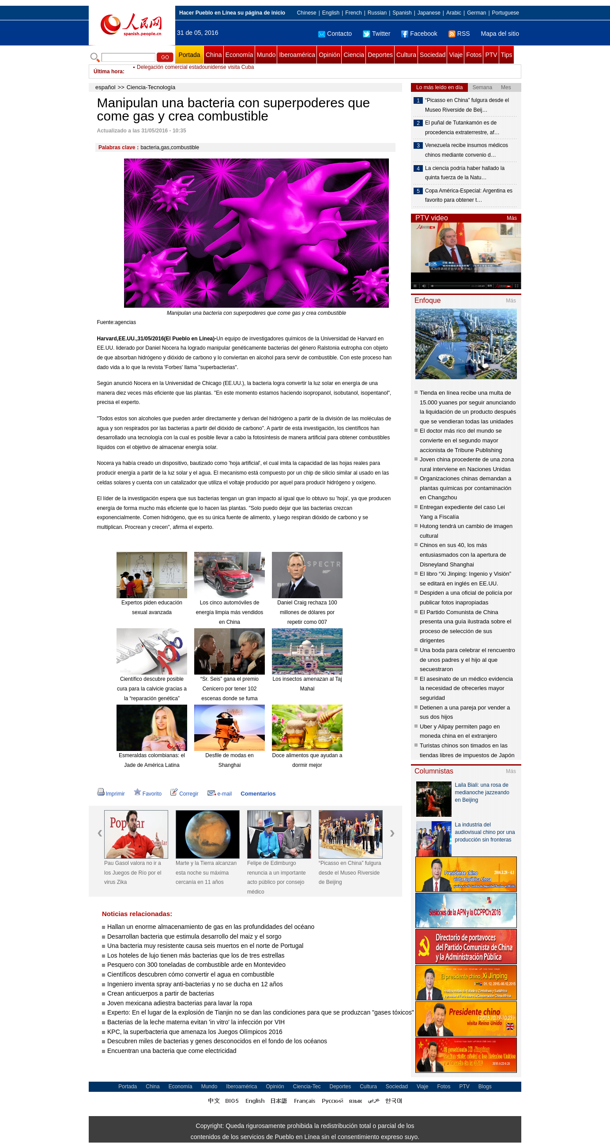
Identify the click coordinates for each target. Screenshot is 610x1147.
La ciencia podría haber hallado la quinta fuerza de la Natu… (465, 173)
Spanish (401, 13)
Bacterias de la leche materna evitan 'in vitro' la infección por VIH (196, 1022)
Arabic (453, 13)
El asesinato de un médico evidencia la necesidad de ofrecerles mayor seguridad (466, 688)
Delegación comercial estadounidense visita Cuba (195, 71)
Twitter (376, 33)
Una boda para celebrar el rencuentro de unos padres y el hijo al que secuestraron (467, 659)
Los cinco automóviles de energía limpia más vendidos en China (230, 612)
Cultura (406, 54)
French (353, 13)
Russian (377, 13)
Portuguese (505, 13)
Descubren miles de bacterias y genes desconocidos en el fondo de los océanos (217, 1041)
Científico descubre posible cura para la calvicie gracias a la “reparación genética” (152, 688)
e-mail (219, 794)
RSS (459, 33)
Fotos (474, 54)
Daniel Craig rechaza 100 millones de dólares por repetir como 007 (307, 612)
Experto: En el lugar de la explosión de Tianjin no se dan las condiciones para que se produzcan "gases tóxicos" (261, 1012)
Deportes (380, 54)
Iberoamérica (297, 54)
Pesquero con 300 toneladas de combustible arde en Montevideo (196, 964)
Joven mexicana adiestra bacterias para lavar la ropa (179, 1003)
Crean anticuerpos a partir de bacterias (160, 993)
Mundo (266, 54)
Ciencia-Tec (307, 1086)
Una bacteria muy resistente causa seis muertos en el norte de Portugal (205, 945)
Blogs (485, 1086)
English (330, 13)
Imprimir (111, 794)
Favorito (148, 794)
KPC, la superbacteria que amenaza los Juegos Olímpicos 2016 (194, 1031)
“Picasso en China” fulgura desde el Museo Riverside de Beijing (350, 872)
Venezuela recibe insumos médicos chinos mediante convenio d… (466, 150)
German (476, 13)
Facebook (419, 33)
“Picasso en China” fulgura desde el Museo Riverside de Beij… (467, 105)
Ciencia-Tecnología (151, 87)
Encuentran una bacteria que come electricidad (172, 1050)
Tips (506, 54)
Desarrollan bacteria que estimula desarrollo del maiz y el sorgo (194, 936)
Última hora (108, 71)
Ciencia (353, 54)
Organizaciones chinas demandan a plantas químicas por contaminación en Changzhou (465, 488)
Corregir (184, 794)
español (105, 87)
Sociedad (432, 54)
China (214, 54)
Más (512, 218)
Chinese (306, 13)
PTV (491, 54)
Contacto (335, 33)
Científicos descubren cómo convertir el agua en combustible (190, 974)
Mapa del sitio (500, 33)
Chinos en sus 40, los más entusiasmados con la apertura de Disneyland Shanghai (463, 554)
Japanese (429, 13)
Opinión (329, 54)
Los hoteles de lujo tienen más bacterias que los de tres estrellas (196, 955)
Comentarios (258, 793)
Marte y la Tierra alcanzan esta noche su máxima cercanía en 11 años (206, 872)
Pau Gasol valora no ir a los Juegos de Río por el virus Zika (132, 872)
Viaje (456, 54)
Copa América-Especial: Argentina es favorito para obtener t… (468, 196)
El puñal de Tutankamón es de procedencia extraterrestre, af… (462, 128)
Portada (189, 54)
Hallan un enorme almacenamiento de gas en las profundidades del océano (210, 926)
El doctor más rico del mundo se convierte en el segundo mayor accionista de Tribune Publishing (461, 440)
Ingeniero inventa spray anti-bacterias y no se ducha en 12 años (195, 984)
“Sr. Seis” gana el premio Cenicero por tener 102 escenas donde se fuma (229, 688)
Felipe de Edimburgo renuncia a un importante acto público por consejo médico (276, 877)
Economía (239, 54)
